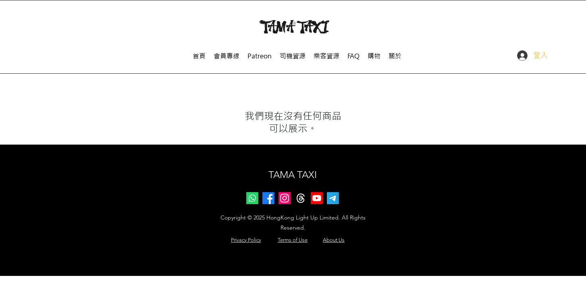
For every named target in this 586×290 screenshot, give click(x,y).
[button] (293, 52)
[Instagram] (284, 198)
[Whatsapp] (252, 198)
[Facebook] (268, 198)
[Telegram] (333, 198)
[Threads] (301, 198)
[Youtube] (317, 198)
